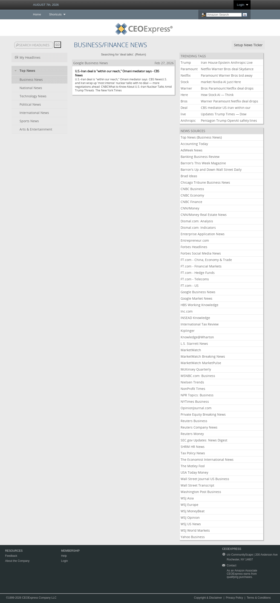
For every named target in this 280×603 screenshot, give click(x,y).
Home (37, 14)
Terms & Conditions (259, 597)
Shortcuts (55, 14)
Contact (231, 565)
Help (64, 555)
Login (240, 4)
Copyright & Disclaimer (208, 597)
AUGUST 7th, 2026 (46, 4)
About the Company (17, 560)
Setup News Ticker (248, 45)
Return (140, 54)
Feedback (11, 555)
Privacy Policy (234, 597)
